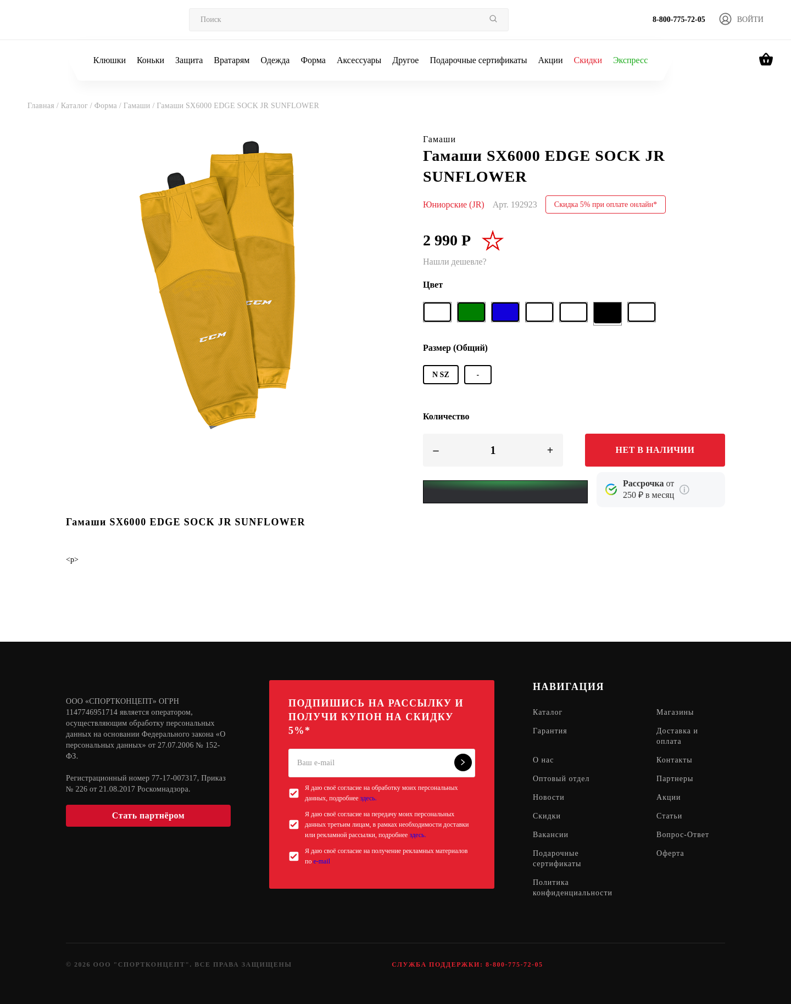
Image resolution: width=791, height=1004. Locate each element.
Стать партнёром (148, 815)
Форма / (109, 106)
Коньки (150, 60)
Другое (405, 60)
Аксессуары (359, 60)
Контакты (674, 760)
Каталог (547, 713)
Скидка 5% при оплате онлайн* (606, 204)
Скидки (587, 60)
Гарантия (550, 731)
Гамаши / (140, 106)
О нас (543, 760)
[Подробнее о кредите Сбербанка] (684, 490)
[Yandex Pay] (505, 491)
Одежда (275, 60)
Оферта (670, 854)
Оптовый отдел (561, 779)
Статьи (669, 816)
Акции (550, 60)
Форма (313, 60)
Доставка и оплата (677, 736)
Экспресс (630, 60)
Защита (189, 60)
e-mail (321, 861)
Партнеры (674, 779)
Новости (549, 798)
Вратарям (231, 60)
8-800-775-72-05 (679, 19)
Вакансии (551, 835)
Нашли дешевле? (455, 261)
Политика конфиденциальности (572, 888)
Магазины (675, 713)
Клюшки (109, 60)
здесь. (368, 798)
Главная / (44, 106)
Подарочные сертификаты (478, 60)
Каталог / (77, 106)
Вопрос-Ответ (682, 835)
